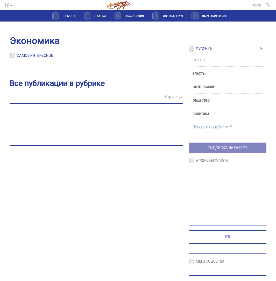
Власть (198, 73)
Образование (204, 87)
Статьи (100, 16)
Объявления (134, 16)
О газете (68, 16)
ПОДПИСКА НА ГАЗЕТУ (227, 148)
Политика (201, 114)
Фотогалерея (173, 16)
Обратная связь (214, 16)
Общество (201, 100)
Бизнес (198, 60)
